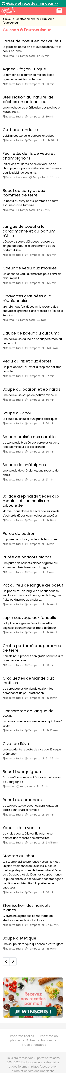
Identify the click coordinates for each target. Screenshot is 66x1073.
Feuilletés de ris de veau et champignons (29, 156)
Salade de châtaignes (24, 464)
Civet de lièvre (16, 743)
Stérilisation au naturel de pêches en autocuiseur (28, 99)
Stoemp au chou (19, 856)
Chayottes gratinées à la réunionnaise (27, 298)
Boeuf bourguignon (22, 771)
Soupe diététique (19, 938)
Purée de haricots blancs (27, 557)
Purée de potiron (19, 533)
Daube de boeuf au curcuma (31, 333)
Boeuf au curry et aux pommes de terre (24, 193)
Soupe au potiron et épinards (31, 389)
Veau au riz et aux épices (27, 361)
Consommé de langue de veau (28, 713)
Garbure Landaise (20, 129)
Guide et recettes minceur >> (32, 3)
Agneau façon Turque (24, 69)
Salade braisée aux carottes (30, 437)
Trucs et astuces (34, 1045)
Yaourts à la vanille (21, 827)
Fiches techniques (39, 1040)
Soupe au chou (17, 413)
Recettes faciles (22, 1036)
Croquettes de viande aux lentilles (28, 681)
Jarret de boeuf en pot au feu (32, 41)
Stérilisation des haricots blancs (27, 908)
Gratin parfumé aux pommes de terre (32, 648)
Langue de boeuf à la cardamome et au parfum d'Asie (29, 231)
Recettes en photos (27, 19)
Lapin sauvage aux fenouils (29, 617)
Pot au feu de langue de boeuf (33, 585)
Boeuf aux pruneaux (22, 800)
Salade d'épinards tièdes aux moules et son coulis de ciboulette (31, 500)
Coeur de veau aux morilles (30, 268)
